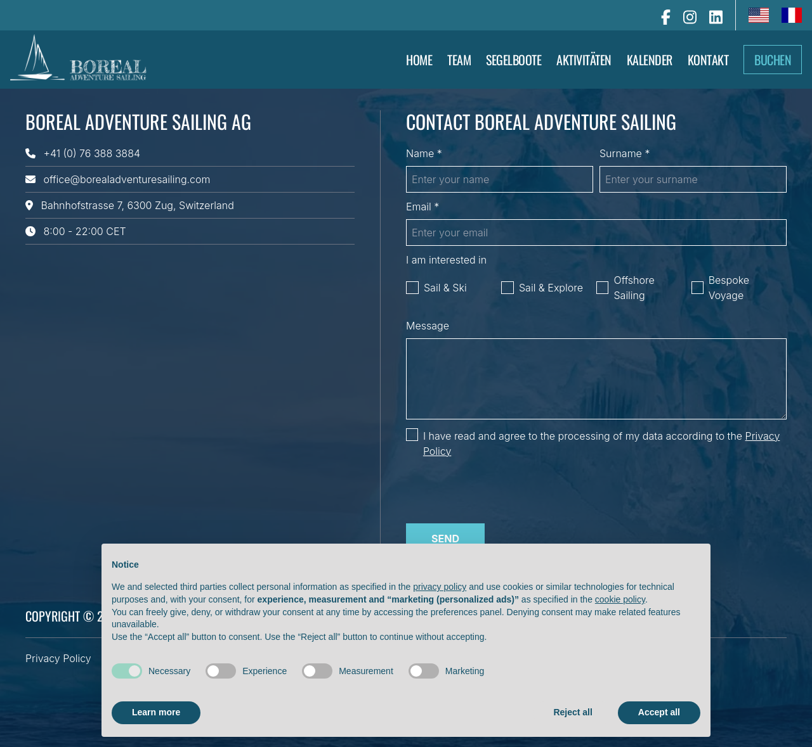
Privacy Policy (58, 658)
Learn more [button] (156, 712)
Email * (422, 206)
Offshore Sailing (633, 288)
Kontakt (708, 59)
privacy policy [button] (439, 587)
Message (427, 325)
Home (419, 59)
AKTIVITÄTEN (584, 59)
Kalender (649, 59)
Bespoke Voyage (729, 288)
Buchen (772, 59)
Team (459, 59)
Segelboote (513, 59)
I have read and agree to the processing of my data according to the (601, 443)
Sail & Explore (551, 287)
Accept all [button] (659, 712)
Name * (424, 153)
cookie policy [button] (620, 599)
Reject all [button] (572, 712)
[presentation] (502, 488)
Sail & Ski (445, 287)
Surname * (624, 153)
